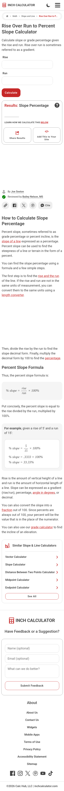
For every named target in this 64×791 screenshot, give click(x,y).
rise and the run (48, 276)
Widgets (32, 727)
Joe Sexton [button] (17, 191)
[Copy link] (5, 205)
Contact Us (32, 720)
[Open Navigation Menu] (57, 5)
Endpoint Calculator (32, 587)
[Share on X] (23, 205)
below (44, 122)
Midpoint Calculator (32, 580)
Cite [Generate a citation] (45, 205)
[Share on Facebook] (14, 205)
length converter (13, 295)
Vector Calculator (32, 556)
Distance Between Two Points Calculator (32, 572)
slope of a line (11, 241)
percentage (52, 358)
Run (5, 73)
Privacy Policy (32, 749)
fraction (7, 510)
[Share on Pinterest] (33, 205)
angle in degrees (44, 492)
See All (32, 596)
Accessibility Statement (32, 756)
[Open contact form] (57, 105)
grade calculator (42, 527)
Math (14, 16)
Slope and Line (28, 16)
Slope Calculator (32, 564)
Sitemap (32, 764)
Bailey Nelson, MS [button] (33, 196)
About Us (32, 712)
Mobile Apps (32, 734)
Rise (5, 57)
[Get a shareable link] (17, 135)
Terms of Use (32, 742)
